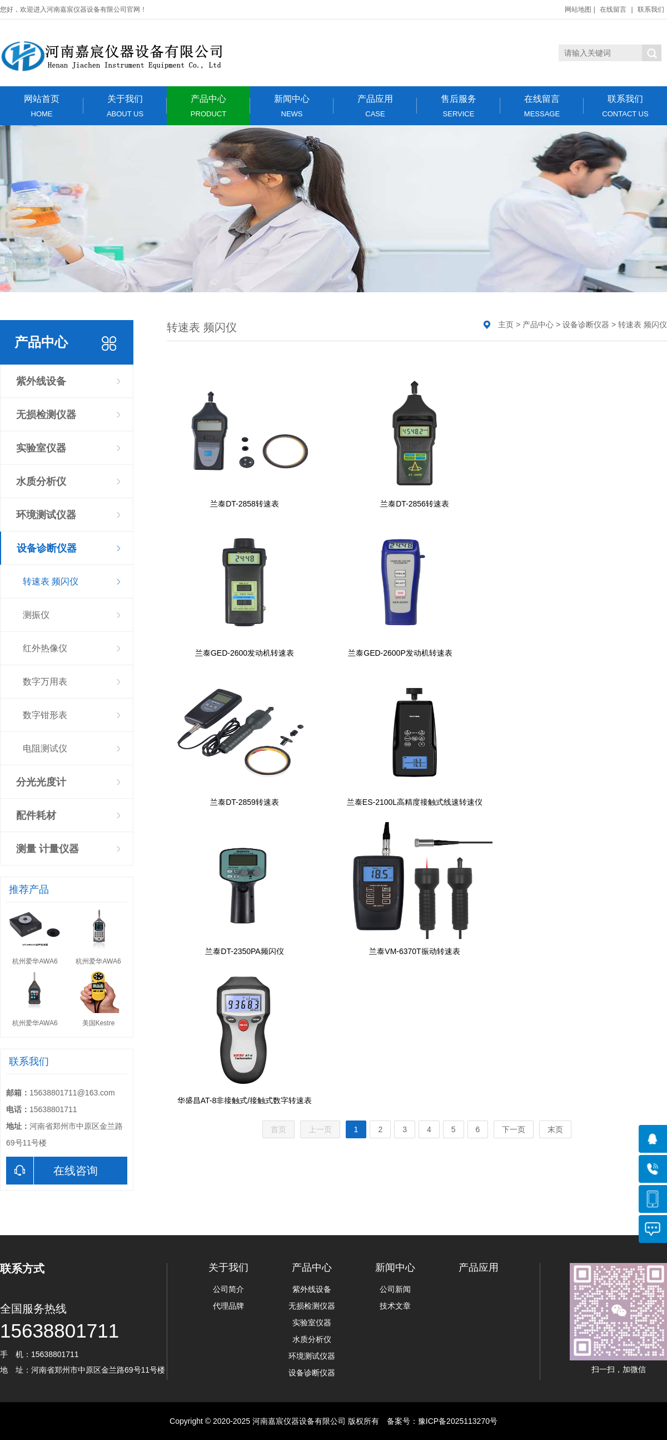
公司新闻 (395, 1289)
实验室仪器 (41, 448)
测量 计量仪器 (47, 848)
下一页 (513, 1129)
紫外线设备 (41, 381)
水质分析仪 (41, 481)
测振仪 (36, 615)
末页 (555, 1129)
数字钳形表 (45, 715)
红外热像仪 (45, 648)
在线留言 (613, 9)
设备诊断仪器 (47, 548)
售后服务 (458, 106)
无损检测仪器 (46, 414)
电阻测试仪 (45, 748)
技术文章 (395, 1306)
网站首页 (41, 106)
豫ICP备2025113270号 (457, 1421)
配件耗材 (36, 815)
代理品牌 (228, 1306)
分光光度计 (41, 782)
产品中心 (208, 106)
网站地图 (578, 9)
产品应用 (375, 106)
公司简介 (228, 1289)
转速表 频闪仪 (50, 581)
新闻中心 (292, 106)
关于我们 (125, 106)
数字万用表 (45, 681)
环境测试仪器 (46, 514)
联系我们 (651, 9)
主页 (506, 324)
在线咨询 (52, 1171)
